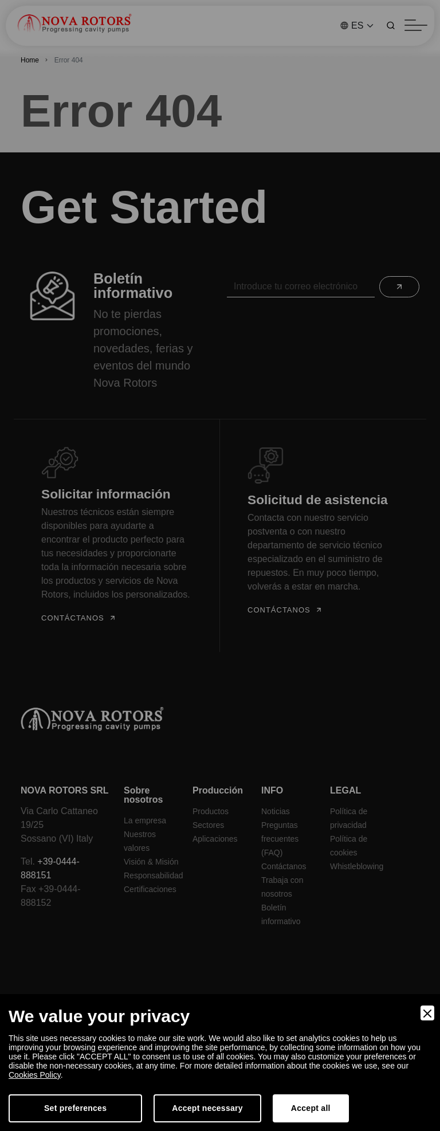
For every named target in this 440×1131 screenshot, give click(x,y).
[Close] (427, 1013)
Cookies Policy (35, 1074)
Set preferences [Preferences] (75, 1108)
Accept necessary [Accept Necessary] (207, 1108)
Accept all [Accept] (311, 1108)
